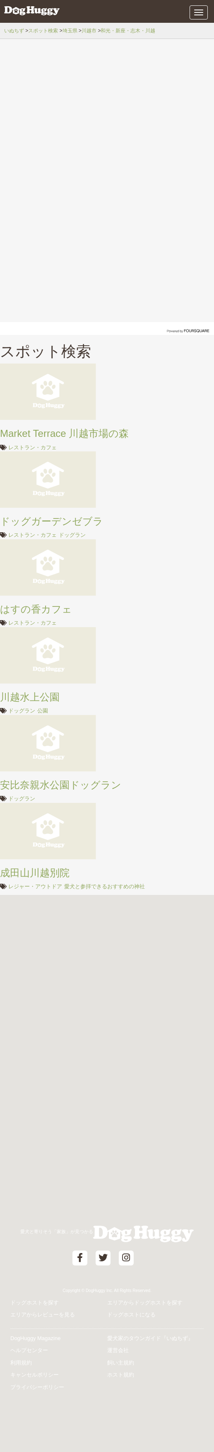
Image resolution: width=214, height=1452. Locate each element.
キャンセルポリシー (34, 1375)
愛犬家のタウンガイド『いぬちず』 (150, 1338)
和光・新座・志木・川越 (128, 31)
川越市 (89, 31)
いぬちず (14, 31)
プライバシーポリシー (37, 1387)
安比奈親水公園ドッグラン (60, 784)
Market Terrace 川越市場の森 (64, 433)
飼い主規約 (120, 1363)
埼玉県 (70, 31)
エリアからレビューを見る (42, 1314)
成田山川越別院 (35, 872)
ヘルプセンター (29, 1350)
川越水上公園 (30, 697)
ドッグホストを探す (34, 1302)
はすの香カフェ (36, 609)
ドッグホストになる (131, 1314)
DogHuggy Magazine (35, 1338)
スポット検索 (43, 31)
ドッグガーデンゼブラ (51, 521)
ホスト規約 (120, 1375)
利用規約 (21, 1363)
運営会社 (118, 1350)
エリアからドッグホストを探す (145, 1302)
